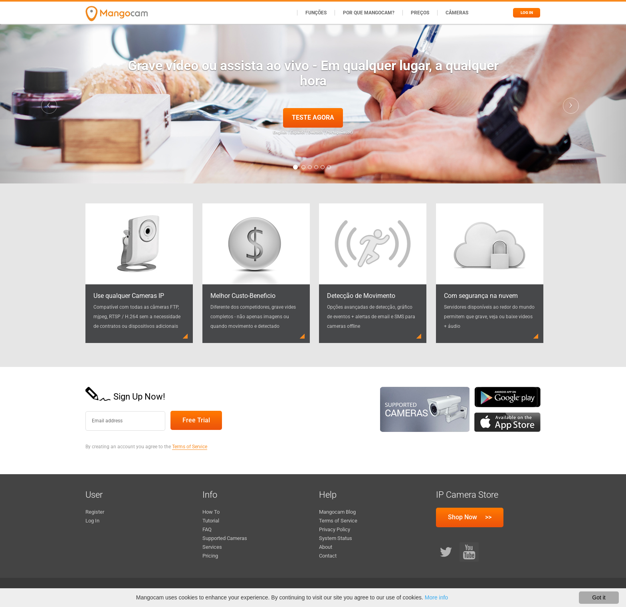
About (325, 547)
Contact (328, 556)
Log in (527, 12)
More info (436, 597)
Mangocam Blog (337, 512)
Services (212, 547)
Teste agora (313, 117)
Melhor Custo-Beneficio (242, 296)
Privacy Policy (334, 529)
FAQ (207, 529)
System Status (335, 538)
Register (94, 512)
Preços (420, 13)
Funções (316, 13)
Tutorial (210, 521)
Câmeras (457, 13)
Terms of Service (189, 446)
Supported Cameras (224, 538)
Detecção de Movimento (361, 296)
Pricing (210, 556)
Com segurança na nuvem (481, 296)
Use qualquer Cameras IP (128, 296)
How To (211, 512)
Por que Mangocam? (368, 13)
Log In (92, 521)
